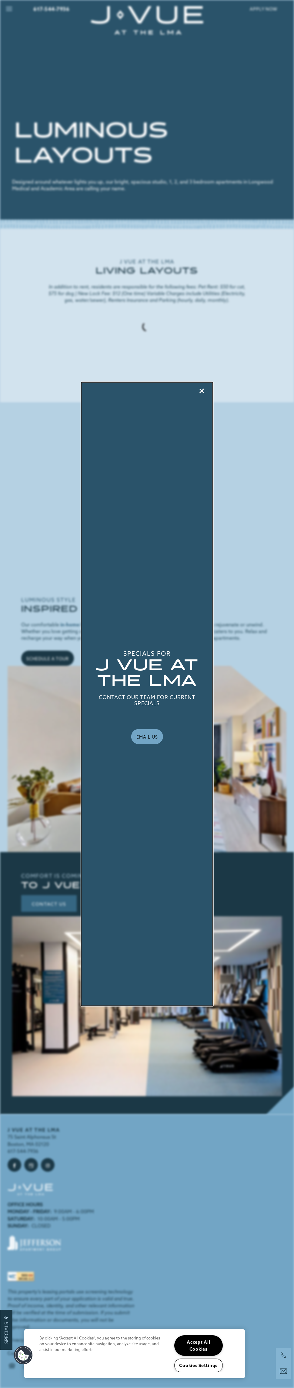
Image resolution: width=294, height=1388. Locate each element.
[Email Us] (283, 1371)
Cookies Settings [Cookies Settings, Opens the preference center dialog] (198, 1365)
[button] (147, 736)
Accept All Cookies (198, 1345)
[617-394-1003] (283, 1355)
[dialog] (147, 694)
